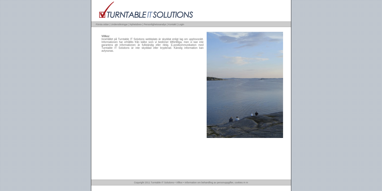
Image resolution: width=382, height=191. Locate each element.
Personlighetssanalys (155, 24)
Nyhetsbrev (136, 24)
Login (181, 24)
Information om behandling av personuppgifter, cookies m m (216, 182)
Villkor (179, 182)
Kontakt (172, 24)
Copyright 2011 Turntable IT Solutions (154, 182)
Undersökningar (119, 24)
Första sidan (102, 24)
